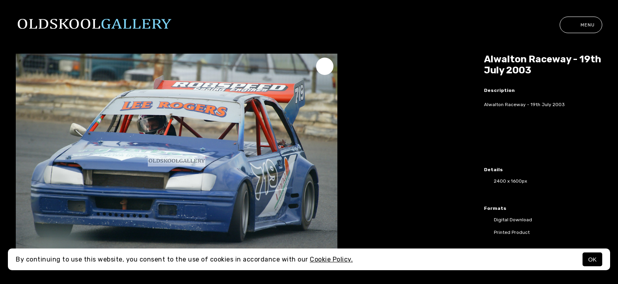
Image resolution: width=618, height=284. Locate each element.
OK (592, 259)
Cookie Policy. (331, 259)
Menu (581, 25)
